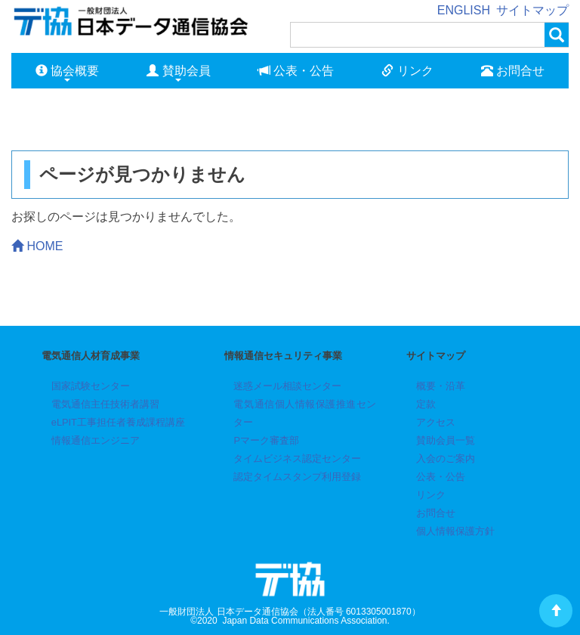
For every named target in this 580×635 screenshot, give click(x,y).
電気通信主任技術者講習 (105, 404)
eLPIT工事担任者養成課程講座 (118, 422)
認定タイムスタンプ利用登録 (297, 476)
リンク (407, 70)
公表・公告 (296, 70)
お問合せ (513, 70)
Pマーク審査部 (266, 440)
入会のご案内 (445, 458)
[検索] (417, 35)
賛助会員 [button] (178, 73)
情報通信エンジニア (95, 440)
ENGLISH (463, 10)
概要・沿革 (440, 386)
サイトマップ (532, 10)
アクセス (435, 422)
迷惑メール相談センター (287, 386)
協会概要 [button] (67, 73)
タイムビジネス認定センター (297, 458)
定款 (426, 404)
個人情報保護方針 (455, 531)
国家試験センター (90, 386)
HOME (37, 246)
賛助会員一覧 (445, 440)
